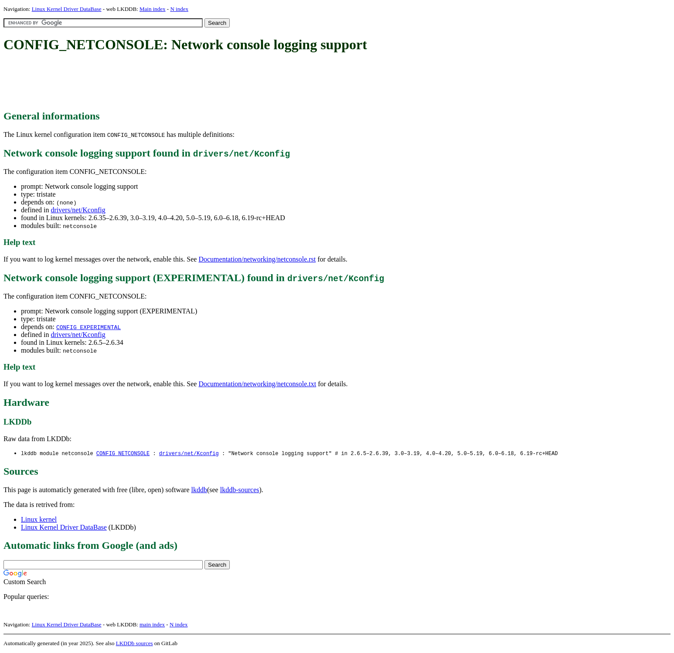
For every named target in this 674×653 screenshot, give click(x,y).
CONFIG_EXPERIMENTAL (88, 327)
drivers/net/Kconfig (78, 210)
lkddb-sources (239, 490)
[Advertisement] (162, 82)
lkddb (199, 490)
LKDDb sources (134, 643)
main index (152, 625)
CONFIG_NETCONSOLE (123, 453)
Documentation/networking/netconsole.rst (257, 259)
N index (179, 9)
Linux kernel (39, 520)
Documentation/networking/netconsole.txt (257, 384)
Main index (153, 9)
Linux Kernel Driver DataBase (67, 9)
